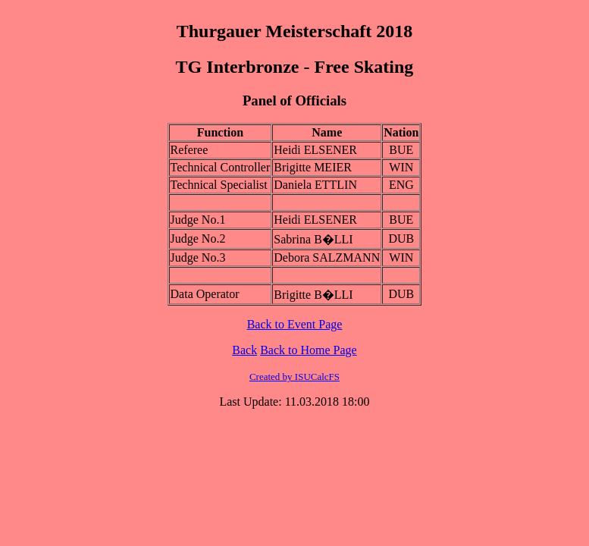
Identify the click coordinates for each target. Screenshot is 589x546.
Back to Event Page (295, 324)
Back (244, 350)
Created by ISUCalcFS (294, 376)
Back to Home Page (308, 350)
